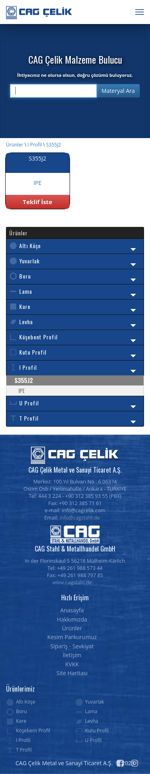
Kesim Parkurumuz (72, 637)
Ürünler (14, 144)
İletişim (72, 655)
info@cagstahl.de (80, 517)
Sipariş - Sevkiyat (72, 646)
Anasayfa (72, 610)
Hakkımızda (72, 619)
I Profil (35, 144)
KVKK (72, 664)
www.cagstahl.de (72, 582)
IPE (21, 390)
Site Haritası (72, 673)
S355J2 (53, 144)
